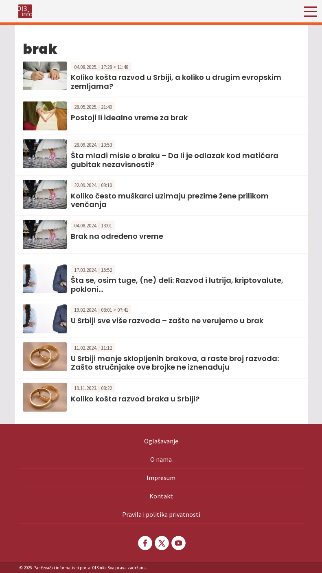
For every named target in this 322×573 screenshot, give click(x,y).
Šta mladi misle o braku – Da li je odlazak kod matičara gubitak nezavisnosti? (174, 160)
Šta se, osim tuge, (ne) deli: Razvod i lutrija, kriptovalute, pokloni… (177, 284)
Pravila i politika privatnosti (161, 514)
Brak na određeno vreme (117, 236)
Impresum (161, 478)
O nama (161, 459)
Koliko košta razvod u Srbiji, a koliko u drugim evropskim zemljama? (176, 81)
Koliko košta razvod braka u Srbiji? (135, 399)
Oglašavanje (161, 441)
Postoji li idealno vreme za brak (129, 117)
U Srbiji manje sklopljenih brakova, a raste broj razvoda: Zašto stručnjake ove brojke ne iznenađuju (175, 362)
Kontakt (161, 496)
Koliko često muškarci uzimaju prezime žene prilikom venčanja (170, 200)
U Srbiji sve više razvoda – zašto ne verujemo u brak (167, 320)
